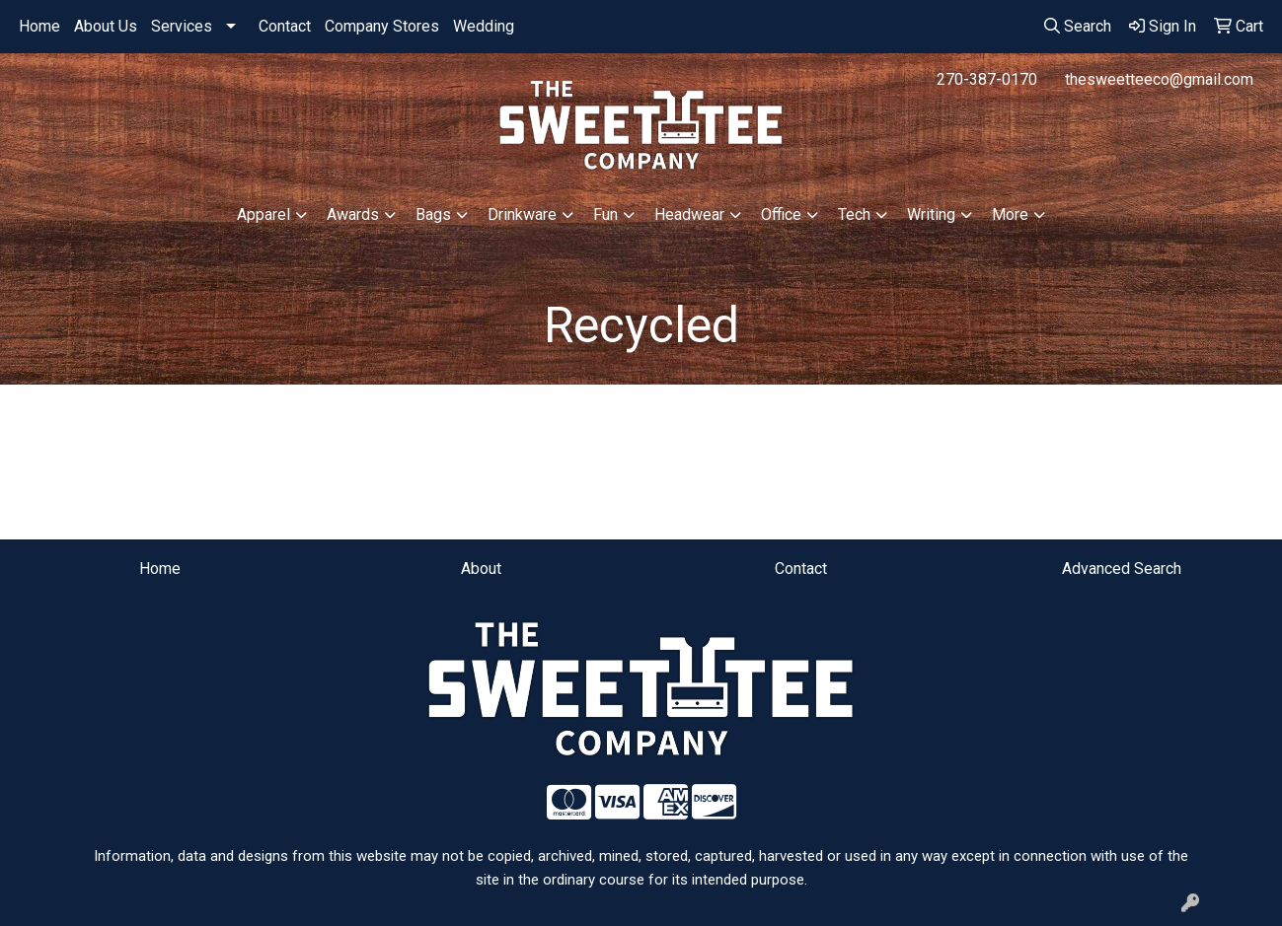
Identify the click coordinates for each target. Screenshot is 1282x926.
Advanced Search (1121, 568)
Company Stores (382, 26)
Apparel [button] (263, 214)
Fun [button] (605, 214)
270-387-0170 (987, 79)
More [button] (1010, 214)
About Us (105, 26)
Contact (285, 26)
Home (39, 26)
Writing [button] (931, 214)
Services (181, 26)
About (481, 568)
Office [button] (781, 214)
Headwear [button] (689, 214)
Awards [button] (353, 214)
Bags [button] (433, 214)
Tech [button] (854, 214)
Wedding (483, 26)
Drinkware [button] (522, 214)
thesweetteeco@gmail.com (1159, 79)
